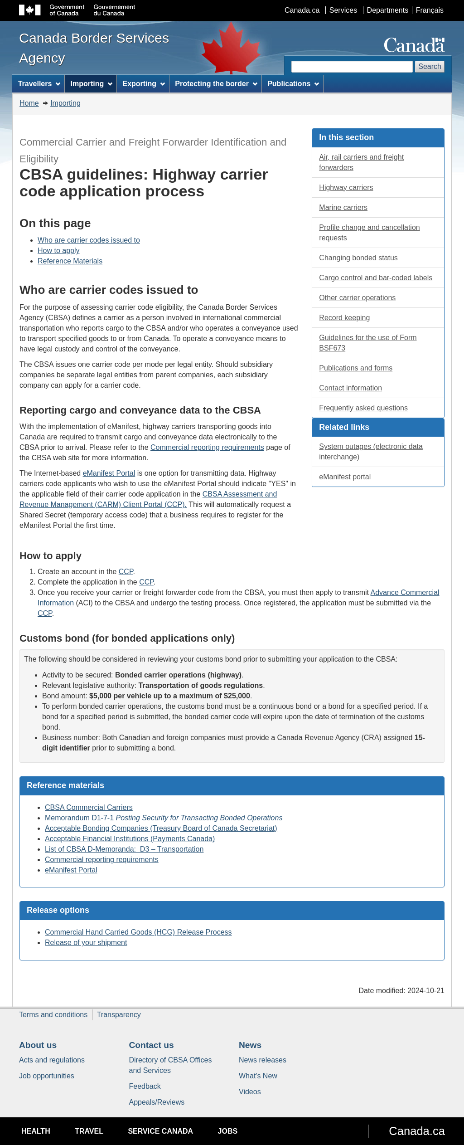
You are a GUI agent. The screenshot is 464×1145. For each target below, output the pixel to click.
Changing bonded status (358, 258)
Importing (65, 103)
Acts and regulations (52, 1060)
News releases (262, 1060)
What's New (258, 1076)
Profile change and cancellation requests (369, 233)
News (250, 1045)
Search (429, 66)
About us (38, 1045)
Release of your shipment (86, 942)
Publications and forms (355, 368)
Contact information (350, 388)
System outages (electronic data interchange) (371, 452)
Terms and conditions (53, 1014)
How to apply (59, 250)
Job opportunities (46, 1076)
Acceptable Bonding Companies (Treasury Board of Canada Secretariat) (161, 828)
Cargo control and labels (375, 278)
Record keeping (344, 318)
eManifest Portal (109, 473)
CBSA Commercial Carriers (89, 807)
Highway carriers (346, 187)
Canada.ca (302, 10)
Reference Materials (70, 261)
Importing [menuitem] (92, 84)
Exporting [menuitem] (143, 84)
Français (430, 10)
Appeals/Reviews (157, 1102)
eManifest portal (345, 477)
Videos (250, 1092)
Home (29, 103)
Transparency (119, 1014)
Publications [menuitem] (293, 84)
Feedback (145, 1086)
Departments (388, 10)
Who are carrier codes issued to (89, 240)
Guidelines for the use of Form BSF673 (367, 343)
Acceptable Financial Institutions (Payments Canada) (130, 839)
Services (343, 10)
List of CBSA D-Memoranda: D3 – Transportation (124, 849)
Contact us (151, 1045)
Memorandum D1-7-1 (163, 818)
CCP (126, 571)
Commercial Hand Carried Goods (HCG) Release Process (138, 932)
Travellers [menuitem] (39, 84)
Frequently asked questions (363, 408)
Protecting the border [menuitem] (216, 84)
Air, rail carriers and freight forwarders (361, 162)
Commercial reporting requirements (207, 447)
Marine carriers (343, 207)
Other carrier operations (357, 298)
